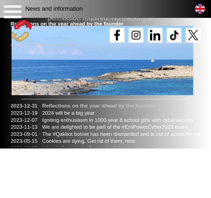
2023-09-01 (23, 134)
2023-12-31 (23, 106)
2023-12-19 (23, 113)
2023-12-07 (23, 120)
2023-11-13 (23, 127)
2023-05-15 (23, 141)
